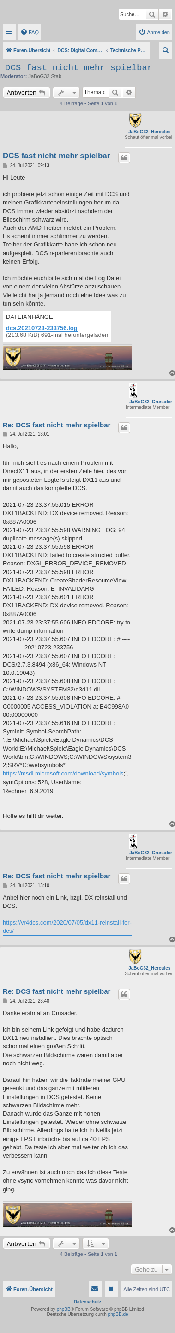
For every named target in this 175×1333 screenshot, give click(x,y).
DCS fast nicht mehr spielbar (78, 68)
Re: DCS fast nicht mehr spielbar (56, 425)
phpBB (64, 1309)
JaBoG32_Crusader (150, 401)
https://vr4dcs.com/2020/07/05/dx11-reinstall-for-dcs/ (67, 926)
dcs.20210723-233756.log (42, 328)
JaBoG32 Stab (45, 76)
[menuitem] (29, 32)
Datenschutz (87, 1301)
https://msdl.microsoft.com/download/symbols (63, 773)
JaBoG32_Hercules (149, 131)
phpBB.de (118, 1314)
